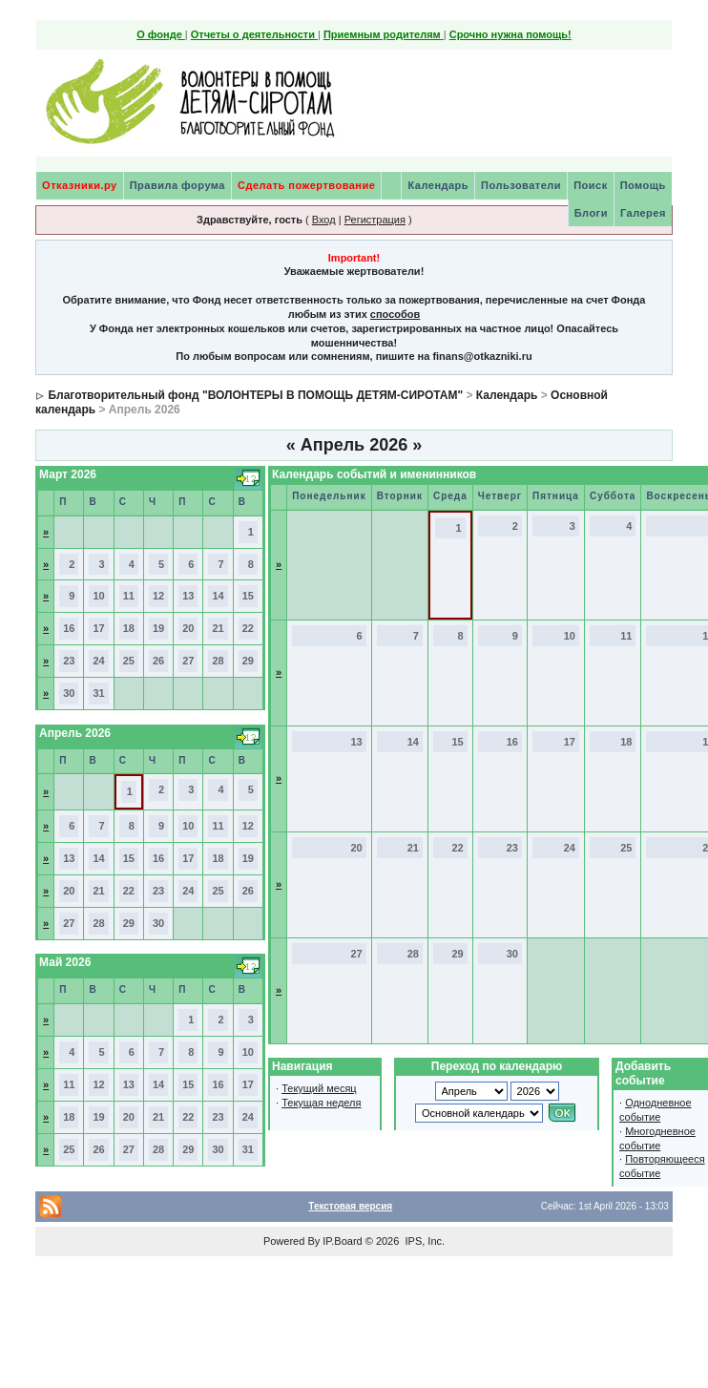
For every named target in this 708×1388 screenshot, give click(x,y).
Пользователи (521, 185)
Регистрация (375, 219)
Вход (324, 219)
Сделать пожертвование (306, 185)
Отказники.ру (79, 185)
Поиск (590, 185)
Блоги (591, 213)
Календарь (438, 185)
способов (395, 314)
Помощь (643, 185)
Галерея (643, 213)
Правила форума (177, 185)
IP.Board (342, 1241)
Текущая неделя (321, 1102)
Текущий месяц (319, 1088)
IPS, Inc (423, 1241)
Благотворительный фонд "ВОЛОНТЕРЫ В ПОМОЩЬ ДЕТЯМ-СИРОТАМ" (255, 395)
